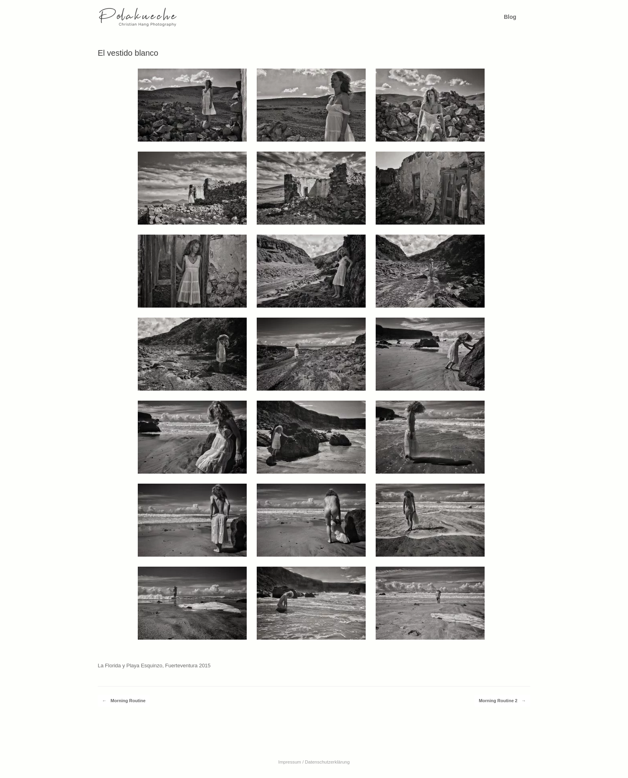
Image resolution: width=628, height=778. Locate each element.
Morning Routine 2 (502, 700)
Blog (510, 17)
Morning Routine (123, 700)
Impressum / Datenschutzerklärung (314, 762)
